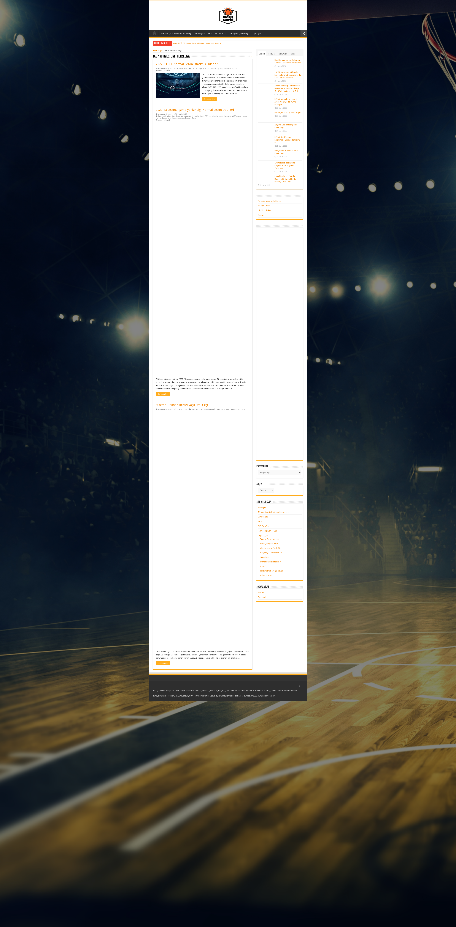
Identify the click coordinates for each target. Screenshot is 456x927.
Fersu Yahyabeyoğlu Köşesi (194, 116)
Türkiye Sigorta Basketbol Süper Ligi (175, 33)
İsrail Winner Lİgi (209, 409)
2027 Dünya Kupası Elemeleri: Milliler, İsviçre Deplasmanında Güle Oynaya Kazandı (288, 75)
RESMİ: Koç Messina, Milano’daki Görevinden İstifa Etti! (287, 140)
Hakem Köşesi (266, 575)
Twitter (261, 592)
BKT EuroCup (220, 33)
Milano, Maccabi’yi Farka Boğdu (288, 112)
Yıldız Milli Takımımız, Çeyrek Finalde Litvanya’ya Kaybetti (197, 43)
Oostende (180, 118)
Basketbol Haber (164, 116)
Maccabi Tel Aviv (223, 409)
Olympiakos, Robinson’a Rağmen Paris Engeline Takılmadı (285, 165)
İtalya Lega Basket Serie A (271, 553)
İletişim (261, 215)
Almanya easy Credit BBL (270, 548)
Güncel (262, 54)
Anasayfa (155, 33)
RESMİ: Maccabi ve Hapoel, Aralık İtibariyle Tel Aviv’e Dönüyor (286, 102)
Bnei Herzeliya (196, 68)
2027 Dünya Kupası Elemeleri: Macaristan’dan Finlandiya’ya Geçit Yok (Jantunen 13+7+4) (287, 88)
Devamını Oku (209, 99)
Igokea (234, 68)
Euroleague (200, 33)
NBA (210, 33)
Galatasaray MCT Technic (231, 116)
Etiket (293, 54)
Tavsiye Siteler (264, 206)
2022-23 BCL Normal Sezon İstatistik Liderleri (187, 64)
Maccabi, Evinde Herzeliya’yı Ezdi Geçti (182, 405)
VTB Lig (263, 566)
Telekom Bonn (190, 118)
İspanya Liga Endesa (269, 544)
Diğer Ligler (257, 33)
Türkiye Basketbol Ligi (269, 539)
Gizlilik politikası (265, 210)
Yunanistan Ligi (266, 557)
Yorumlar (283, 54)
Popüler (272, 54)
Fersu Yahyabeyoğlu (165, 68)
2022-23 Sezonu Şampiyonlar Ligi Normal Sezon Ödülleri (195, 110)
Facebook (262, 597)
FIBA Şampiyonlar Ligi (239, 33)
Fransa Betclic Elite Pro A (270, 562)
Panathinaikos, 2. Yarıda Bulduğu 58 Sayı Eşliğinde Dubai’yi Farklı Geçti (285, 179)
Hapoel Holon (225, 68)
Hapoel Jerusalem (168, 118)
